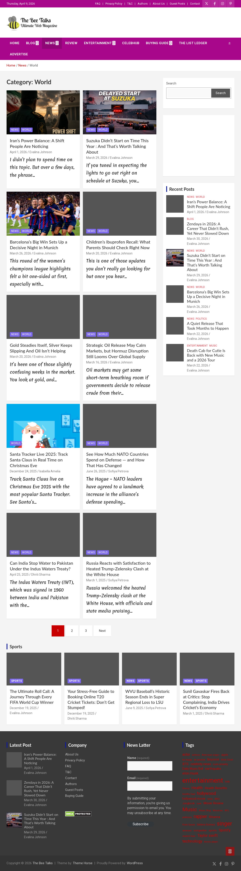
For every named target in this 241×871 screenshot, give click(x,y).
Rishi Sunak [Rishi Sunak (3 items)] (188, 824)
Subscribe (140, 824)
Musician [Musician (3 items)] (218, 810)
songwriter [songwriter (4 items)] (200, 830)
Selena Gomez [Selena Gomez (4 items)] (206, 824)
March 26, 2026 (20, 253)
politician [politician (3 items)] (187, 817)
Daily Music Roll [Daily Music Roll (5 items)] (192, 768)
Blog (30, 43)
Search (171, 83)
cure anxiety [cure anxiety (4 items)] (220, 764)
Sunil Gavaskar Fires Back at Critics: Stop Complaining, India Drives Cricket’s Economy (206, 699)
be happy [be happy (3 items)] (187, 759)
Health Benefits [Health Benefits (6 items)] (216, 788)
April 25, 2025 (19, 574)
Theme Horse (83, 863)
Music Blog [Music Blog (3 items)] (205, 810)
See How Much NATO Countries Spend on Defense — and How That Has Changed (117, 459)
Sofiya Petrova (118, 471)
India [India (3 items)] (210, 798)
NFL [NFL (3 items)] (227, 810)
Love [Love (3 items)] (199, 803)
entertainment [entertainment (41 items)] (202, 780)
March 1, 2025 (96, 580)
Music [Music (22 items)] (189, 809)
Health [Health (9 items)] (197, 787)
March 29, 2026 (96, 157)
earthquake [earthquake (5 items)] (213, 768)
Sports (16, 646)
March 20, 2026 (96, 253)
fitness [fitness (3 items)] (186, 788)
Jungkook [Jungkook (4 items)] (188, 803)
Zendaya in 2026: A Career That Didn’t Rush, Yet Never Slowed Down (208, 228)
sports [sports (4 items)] (213, 830)
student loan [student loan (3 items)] (188, 836)
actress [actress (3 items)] (196, 755)
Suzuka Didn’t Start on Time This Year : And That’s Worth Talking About (117, 146)
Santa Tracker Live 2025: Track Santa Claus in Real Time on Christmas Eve (39, 459)
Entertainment (98, 43)
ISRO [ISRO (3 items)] (217, 798)
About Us (159, 3)
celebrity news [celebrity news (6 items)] (200, 764)
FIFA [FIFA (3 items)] (227, 781)
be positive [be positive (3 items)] (199, 759)
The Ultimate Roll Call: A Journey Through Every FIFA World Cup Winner (32, 697)
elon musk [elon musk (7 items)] (190, 773)
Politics (201, 318)
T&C (130, 3)
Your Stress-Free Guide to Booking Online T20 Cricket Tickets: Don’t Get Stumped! (91, 699)
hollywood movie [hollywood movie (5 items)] (193, 798)
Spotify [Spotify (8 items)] (225, 830)
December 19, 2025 (23, 708)
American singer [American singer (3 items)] (210, 755)
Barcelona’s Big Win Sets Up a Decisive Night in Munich (208, 296)
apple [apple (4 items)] (224, 754)
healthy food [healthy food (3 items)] (188, 794)
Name (138, 758)
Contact (195, 3)
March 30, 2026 (197, 238)
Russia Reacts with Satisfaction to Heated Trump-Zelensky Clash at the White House (118, 568)
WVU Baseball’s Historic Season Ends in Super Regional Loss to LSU (147, 697)
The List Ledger (193, 43)
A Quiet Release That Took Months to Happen (208, 326)
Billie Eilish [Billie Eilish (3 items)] (227, 759)
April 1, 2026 (18, 152)
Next (102, 631)
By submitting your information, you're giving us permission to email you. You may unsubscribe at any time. (149, 805)
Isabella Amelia (49, 471)
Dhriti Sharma (40, 574)
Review (71, 43)
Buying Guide (157, 43)
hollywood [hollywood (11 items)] (206, 793)
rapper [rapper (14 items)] (200, 816)
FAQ (97, 3)
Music (213, 345)
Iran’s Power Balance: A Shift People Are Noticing (208, 204)
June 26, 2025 (96, 471)
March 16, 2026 (96, 362)
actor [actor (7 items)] (186, 754)
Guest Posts (177, 3)
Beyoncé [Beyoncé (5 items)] (213, 759)
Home (14, 43)
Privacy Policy (113, 3)
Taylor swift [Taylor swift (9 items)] (207, 835)
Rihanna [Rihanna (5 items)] (214, 817)
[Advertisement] (198, 145)
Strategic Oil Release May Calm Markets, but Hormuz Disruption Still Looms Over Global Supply (117, 350)
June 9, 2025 (134, 708)
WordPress (135, 863)
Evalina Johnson (41, 152)
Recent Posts (181, 189)
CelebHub (130, 43)
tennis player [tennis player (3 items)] (211, 841)
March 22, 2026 (197, 334)
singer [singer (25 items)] (224, 823)
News (50, 43)
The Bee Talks (43, 863)
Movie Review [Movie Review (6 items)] (213, 803)
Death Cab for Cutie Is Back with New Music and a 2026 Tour (206, 355)
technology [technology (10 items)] (192, 841)
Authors (143, 3)
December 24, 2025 (23, 471)
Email (138, 778)
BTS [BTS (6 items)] (185, 764)
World (26, 129)
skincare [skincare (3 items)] (187, 830)
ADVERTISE (19, 54)
